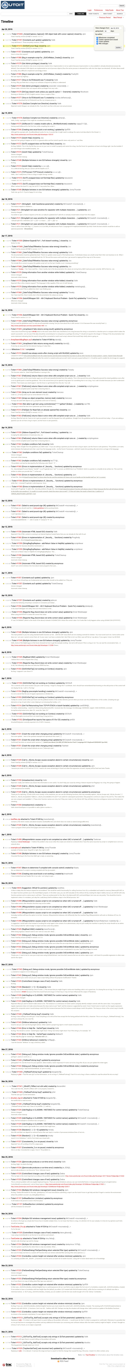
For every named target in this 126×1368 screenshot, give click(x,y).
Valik (20, 1320)
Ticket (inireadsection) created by (25, 805)
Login (90, 10)
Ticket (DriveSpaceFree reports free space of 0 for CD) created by (40, 720)
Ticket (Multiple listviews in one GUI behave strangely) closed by (38, 160)
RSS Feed (64, 1361)
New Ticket (107, 14)
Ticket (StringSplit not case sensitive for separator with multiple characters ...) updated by (48, 210)
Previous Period (104, 18)
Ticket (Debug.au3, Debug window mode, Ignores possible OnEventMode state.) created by (51, 1066)
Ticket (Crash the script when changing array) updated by (44, 734)
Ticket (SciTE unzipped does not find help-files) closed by (35, 144)
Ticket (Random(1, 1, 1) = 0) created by (29, 1136)
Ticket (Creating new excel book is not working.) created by (39, 874)
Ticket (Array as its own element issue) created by (34, 392)
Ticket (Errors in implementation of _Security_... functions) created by (42, 537)
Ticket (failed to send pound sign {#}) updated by (41, 505)
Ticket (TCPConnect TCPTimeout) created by (33, 172)
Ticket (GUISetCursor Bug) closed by (27, 46)
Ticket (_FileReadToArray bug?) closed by (29, 1014)
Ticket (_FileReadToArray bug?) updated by (32, 1060)
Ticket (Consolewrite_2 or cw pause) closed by (31, 1141)
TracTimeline (90, 1355)
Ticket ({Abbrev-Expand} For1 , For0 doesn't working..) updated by (38, 432)
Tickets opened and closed (107, 40)
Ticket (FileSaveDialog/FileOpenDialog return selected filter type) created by (45, 1279)
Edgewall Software (25, 1366)
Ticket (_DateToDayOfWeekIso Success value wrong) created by (39, 370)
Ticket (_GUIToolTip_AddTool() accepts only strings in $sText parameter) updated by (48, 1318)
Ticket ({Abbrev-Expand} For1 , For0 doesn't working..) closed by (38, 241)
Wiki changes (102, 44)
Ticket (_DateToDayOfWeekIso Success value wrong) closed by (38, 246)
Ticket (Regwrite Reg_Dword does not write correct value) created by (46, 663)
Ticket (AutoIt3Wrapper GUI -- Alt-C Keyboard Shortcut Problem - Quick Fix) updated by (51, 298)
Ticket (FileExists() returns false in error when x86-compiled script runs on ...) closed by (47, 376)
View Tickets (94, 14)
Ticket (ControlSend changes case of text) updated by (35, 1174)
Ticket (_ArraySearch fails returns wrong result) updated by (39, 329)
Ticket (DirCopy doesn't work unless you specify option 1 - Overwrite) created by (46, 92)
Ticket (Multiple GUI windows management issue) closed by (36, 1190)
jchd (19, 1074)
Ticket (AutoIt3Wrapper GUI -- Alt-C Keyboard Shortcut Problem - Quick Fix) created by (49, 606)
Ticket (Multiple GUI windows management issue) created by (43, 1244)
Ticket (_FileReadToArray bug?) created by (33, 1104)
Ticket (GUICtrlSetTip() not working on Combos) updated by (38, 683)
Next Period (118, 18)
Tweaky (20, 269)
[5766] (28, 60)
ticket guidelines (38, 508)
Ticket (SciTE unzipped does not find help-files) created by (38, 184)
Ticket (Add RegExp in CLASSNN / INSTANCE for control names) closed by (42, 1001)
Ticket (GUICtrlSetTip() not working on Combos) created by (38, 714)
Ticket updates (102, 42)
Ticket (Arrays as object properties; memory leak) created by (38, 398)
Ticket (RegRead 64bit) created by (30, 929)
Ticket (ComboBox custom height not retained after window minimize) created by (46, 1312)
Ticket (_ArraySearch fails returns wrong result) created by (37, 343)
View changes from (108, 28)
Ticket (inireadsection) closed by (26, 780)
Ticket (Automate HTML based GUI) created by (34, 563)
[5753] (28, 412)
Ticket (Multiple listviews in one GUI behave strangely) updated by (43, 190)
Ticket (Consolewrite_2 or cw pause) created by (34, 1147)
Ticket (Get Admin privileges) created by (36, 86)
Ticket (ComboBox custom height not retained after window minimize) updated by (45, 1256)
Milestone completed (20, 349)
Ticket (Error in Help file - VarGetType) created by (34, 1034)
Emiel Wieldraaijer (24, 842)
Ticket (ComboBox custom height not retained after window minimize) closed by (45, 1303)
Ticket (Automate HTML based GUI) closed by (31, 532)
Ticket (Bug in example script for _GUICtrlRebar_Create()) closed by (39, 58)
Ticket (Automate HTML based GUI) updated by (35, 555)
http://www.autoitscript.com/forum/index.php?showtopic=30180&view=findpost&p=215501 (74, 1184)
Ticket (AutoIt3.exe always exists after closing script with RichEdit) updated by (44, 353)
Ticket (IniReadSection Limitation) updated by (33, 1198)
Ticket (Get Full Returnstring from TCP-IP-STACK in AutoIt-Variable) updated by (47, 705)
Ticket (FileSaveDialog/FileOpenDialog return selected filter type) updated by (52, 1250)
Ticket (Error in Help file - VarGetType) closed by (32, 1028)
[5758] (28, 249)
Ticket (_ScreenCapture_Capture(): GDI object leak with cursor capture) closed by (45, 34)
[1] (31, 220)
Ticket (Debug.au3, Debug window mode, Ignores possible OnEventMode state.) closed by (48, 935)
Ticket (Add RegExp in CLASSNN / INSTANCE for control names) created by (52, 1124)
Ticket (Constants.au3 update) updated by (30, 40)
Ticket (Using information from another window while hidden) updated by (46, 272)
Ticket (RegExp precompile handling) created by (41, 691)
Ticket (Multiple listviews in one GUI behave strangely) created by (42, 853)
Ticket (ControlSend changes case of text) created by (39, 1233)
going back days (104, 31)
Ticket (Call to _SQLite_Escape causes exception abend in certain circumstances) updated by (50, 766)
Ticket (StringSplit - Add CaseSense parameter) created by (45, 204)
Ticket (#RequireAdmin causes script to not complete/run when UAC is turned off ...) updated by (53, 839)
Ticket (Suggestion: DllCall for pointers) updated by (34, 888)
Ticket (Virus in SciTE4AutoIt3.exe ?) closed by (31, 80)
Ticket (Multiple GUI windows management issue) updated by (46, 1218)
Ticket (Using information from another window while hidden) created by (45, 287)
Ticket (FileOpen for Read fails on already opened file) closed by (38, 410)
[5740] (28, 937)
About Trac (120, 10)
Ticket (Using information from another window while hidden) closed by (41, 281)
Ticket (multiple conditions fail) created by (32, 461)
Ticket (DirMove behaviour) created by (30, 1040)
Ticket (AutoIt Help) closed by (24, 138)
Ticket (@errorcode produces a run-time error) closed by (35, 1162)
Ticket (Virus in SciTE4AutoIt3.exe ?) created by (38, 98)
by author (107, 34)
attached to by (33, 340)
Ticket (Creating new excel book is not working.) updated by (37, 130)
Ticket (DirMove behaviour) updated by (28, 1022)
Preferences (98, 10)
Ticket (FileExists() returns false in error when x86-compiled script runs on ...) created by (51, 386)
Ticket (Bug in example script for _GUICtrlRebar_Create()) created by (41, 74)
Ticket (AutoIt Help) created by (27, 166)
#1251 (24, 992)
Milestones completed (105, 38)
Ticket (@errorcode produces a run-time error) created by (38, 1168)
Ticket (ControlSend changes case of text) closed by (33, 981)
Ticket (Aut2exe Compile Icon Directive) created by (35, 118)
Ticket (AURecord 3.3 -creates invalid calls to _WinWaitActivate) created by (46, 124)
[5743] (28, 762)
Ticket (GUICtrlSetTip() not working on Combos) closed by (36, 669)
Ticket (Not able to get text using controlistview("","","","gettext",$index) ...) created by (47, 404)
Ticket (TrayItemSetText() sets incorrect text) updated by (45, 1348)
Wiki (71, 14)
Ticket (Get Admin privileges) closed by (28, 63)
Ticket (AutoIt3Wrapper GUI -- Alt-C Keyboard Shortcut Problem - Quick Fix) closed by (46, 315)
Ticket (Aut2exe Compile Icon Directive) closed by (33, 103)
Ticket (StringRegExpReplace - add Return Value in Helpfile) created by (44, 549)
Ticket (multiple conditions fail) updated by (34, 452)
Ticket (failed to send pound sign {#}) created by (34, 517)
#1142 (34, 331)
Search (120, 14)
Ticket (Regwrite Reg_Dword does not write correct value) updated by (46, 612)
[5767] (28, 48)
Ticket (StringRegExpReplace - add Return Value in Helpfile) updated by (44, 543)
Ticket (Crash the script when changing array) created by (36, 746)
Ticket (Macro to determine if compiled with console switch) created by (42, 868)
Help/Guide (109, 10)
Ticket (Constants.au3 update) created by (31, 600)
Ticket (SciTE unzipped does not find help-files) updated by (39, 178)
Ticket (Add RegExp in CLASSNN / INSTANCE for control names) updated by (43, 995)
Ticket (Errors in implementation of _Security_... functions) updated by (43, 466)
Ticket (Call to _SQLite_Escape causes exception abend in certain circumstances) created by (53, 825)
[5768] (28, 36)
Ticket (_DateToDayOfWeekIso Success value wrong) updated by (38, 252)
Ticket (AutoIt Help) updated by (29, 152)
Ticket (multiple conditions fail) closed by (29, 444)
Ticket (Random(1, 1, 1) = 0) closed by (28, 987)
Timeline (80, 14)
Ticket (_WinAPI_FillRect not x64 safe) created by (35, 1086)
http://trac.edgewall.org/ (116, 1366)
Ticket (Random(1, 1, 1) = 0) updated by (29, 1130)
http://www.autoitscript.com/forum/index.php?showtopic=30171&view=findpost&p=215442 (94, 1176)
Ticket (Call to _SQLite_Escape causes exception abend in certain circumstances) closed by (49, 760)
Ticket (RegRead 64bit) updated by (32, 657)
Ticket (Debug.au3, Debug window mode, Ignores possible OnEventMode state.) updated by (49, 941)
